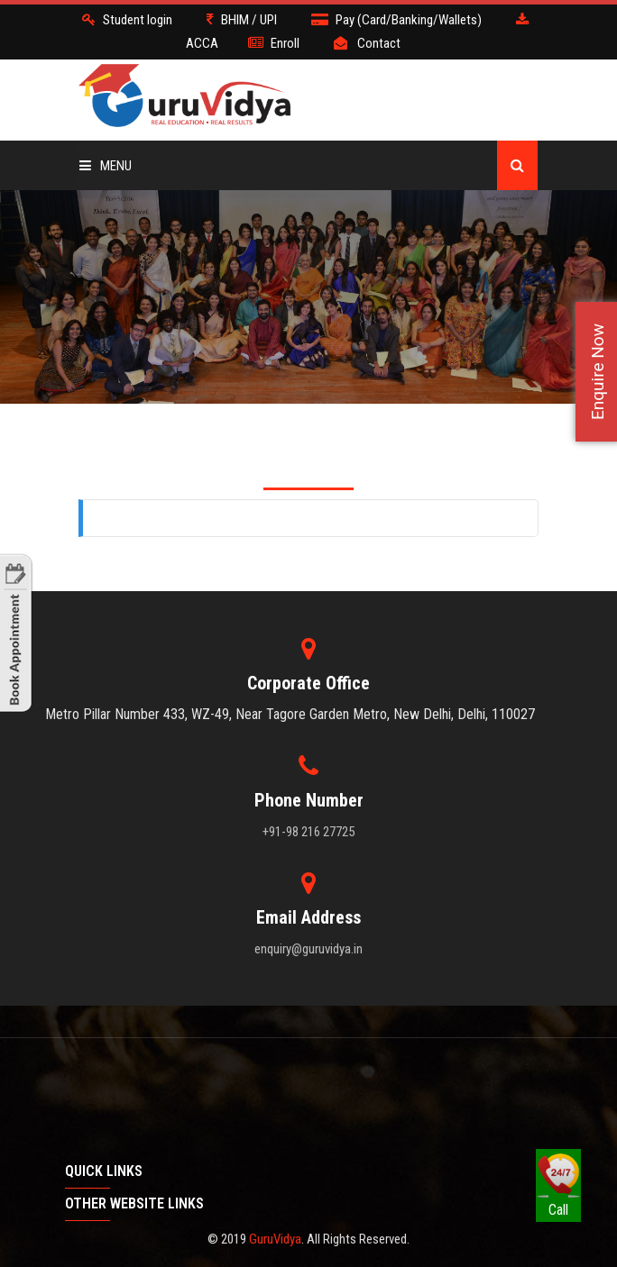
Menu (105, 166)
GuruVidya (275, 1239)
